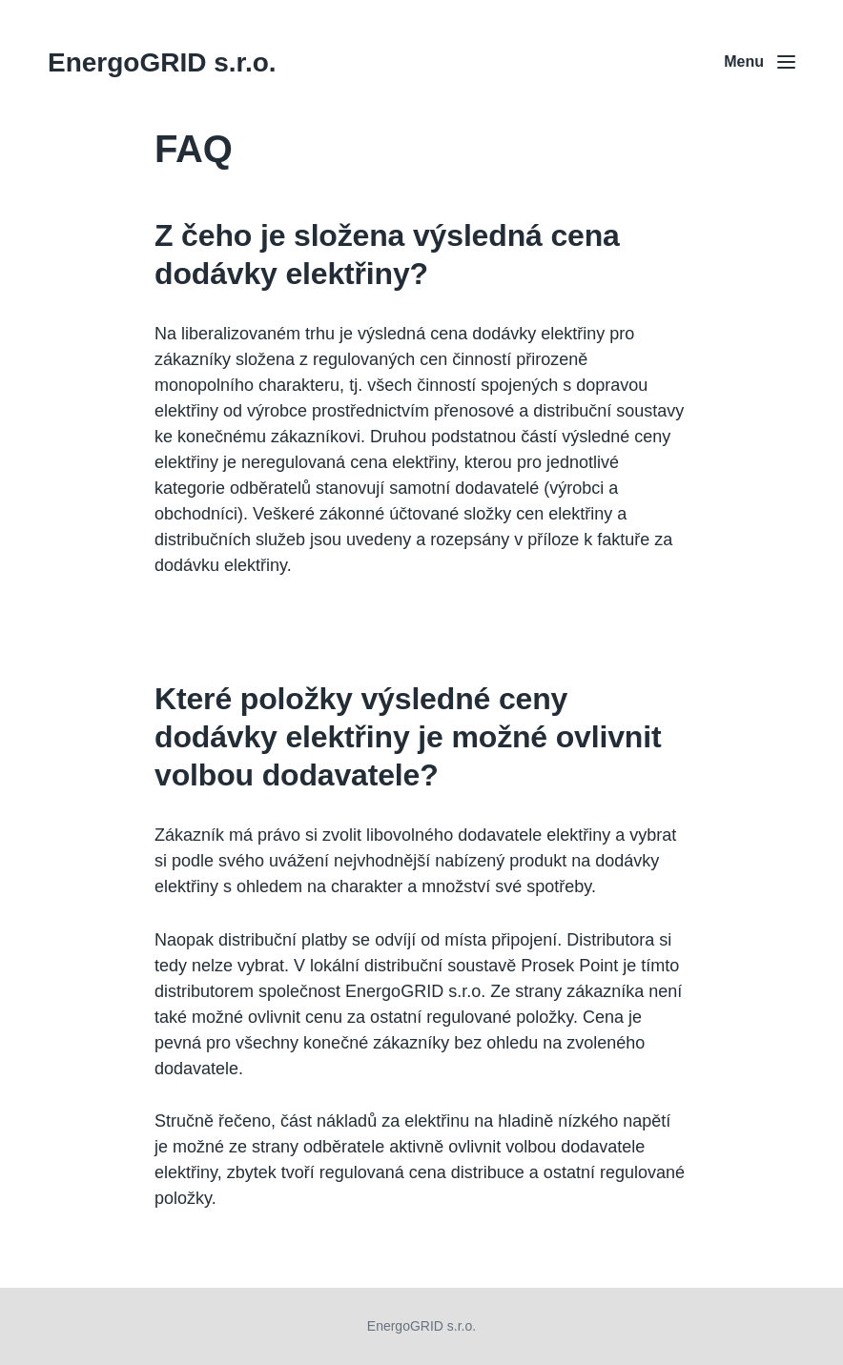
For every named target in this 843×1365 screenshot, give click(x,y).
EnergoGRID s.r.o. (162, 62)
